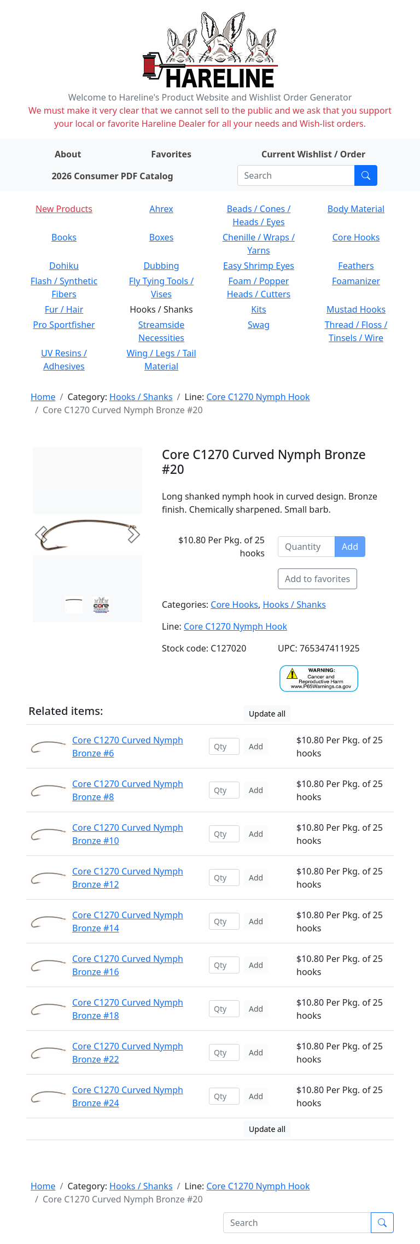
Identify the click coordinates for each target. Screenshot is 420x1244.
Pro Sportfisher (64, 325)
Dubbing (161, 266)
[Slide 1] (101, 605)
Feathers (356, 266)
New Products (64, 209)
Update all (267, 713)
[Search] (296, 175)
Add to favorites (317, 579)
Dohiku (64, 266)
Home (43, 397)
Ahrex (161, 209)
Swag (259, 325)
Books (64, 237)
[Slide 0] (74, 605)
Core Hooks (356, 237)
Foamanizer (356, 281)
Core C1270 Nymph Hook (258, 397)
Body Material (356, 209)
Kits (258, 309)
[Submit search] (365, 175)
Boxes (161, 237)
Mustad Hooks (356, 309)
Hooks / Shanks (140, 397)
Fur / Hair (64, 309)
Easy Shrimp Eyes (258, 266)
